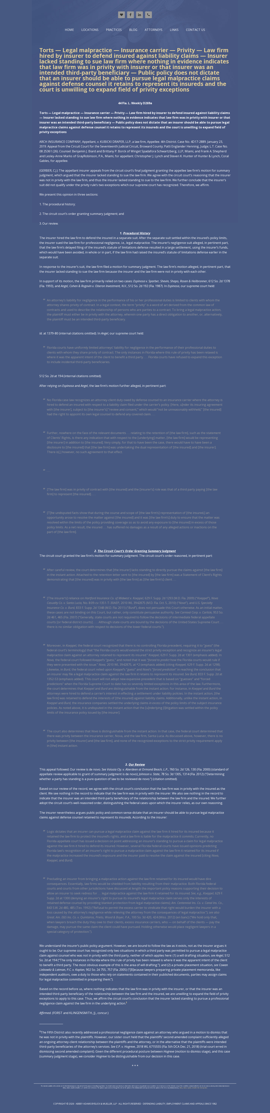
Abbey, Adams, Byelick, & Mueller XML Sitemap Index (193, 1088)
